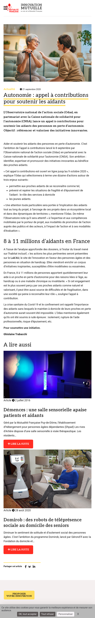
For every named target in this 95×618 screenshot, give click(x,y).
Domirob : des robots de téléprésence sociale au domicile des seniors (45, 521)
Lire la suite (18, 443)
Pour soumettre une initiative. (21, 327)
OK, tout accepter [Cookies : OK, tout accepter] (28, 614)
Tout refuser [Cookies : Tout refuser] (47, 614)
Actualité (9, 89)
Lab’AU (15, 257)
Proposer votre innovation (18, 593)
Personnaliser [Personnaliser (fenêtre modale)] (65, 614)
